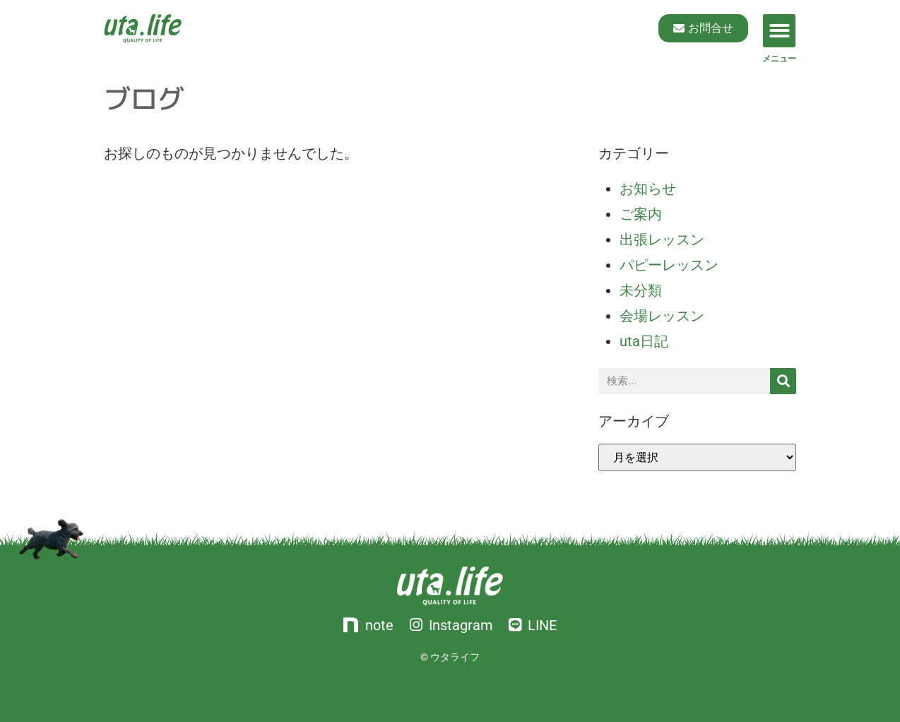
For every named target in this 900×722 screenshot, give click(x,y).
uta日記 (644, 341)
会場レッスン (662, 315)
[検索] (783, 381)
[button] (779, 30)
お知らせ (648, 188)
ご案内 (641, 214)
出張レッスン (662, 239)
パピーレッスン (669, 264)
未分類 (641, 290)
